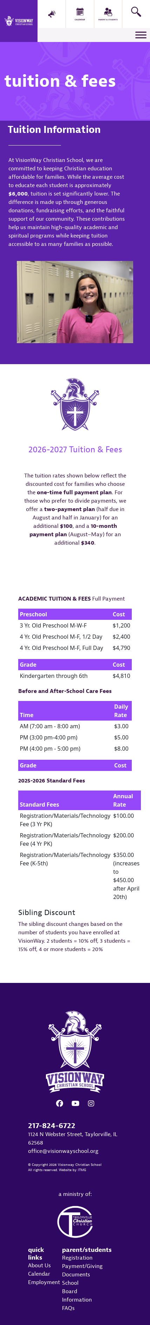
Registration (77, 1257)
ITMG (82, 1170)
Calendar (39, 1273)
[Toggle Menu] (140, 34)
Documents (76, 1274)
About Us (39, 1265)
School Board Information (77, 1291)
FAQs (68, 1308)
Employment (44, 1282)
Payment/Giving (82, 1266)
